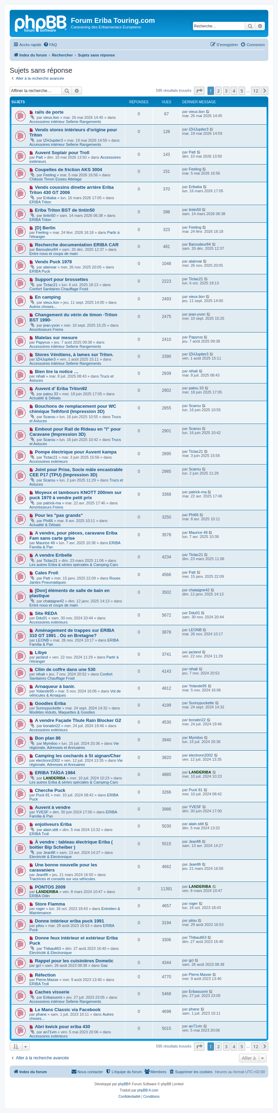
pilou (40, 926)
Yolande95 (45, 691)
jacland (42, 657)
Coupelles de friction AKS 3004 (68, 169)
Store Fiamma (50, 904)
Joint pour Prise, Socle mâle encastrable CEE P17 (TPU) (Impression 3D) (76, 472)
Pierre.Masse (47, 980)
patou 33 (50, 394)
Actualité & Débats (45, 398)
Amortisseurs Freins (46, 329)
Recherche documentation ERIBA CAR (77, 244)
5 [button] (242, 91)
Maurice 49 (45, 543)
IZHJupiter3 (53, 140)
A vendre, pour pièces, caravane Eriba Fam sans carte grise (73, 535)
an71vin (50, 1032)
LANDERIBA (54, 778)
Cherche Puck (50, 790)
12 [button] (255, 91)
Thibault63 (52, 948)
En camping (48, 297)
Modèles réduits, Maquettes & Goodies (62, 712)
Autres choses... (43, 306)
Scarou (49, 417)
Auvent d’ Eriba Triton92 (61, 388)
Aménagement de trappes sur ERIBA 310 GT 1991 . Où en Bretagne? (71, 633)
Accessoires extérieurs (48, 461)
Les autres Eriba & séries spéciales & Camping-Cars (73, 565)
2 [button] (218, 91)
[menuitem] (50, 45)
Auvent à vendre (53, 807)
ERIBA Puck (39, 271)
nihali (40, 376)
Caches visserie (52, 992)
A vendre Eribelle (53, 555)
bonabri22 (51, 726)
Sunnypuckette (48, 708)
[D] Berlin (45, 227)
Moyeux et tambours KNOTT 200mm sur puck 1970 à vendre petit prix (75, 495)
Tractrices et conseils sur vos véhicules (62, 879)
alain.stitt (50, 830)
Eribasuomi (52, 997)
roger (40, 909)
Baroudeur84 (47, 249)
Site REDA (46, 613)
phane (41, 1014)
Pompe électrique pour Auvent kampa (76, 451)
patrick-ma (52, 503)
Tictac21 (50, 285)
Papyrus (43, 342)
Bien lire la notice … (56, 371)
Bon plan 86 (48, 738)
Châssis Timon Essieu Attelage (55, 179)
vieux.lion (51, 117)
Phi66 (48, 521)
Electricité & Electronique (50, 857)
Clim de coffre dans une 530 (65, 669)
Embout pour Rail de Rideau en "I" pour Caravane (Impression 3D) (75, 431)
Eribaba (49, 198)
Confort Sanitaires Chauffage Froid (58, 289)
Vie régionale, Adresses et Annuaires (74, 745)
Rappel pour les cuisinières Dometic (74, 960)
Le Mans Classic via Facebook (68, 1009)
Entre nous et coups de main (53, 253)
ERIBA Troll (39, 834)
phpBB (123, 1084)
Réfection (45, 975)
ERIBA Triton (40, 202)
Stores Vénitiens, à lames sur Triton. (74, 354)
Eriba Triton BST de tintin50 (65, 210)
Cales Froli (46, 572)
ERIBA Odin (39, 896)
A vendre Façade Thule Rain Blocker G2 (78, 720)
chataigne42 (53, 601)
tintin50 (49, 215)
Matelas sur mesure (56, 337)
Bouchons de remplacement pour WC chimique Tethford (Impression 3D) (72, 409)
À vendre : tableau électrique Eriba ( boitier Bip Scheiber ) (71, 844)
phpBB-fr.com (147, 1090)
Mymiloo (50, 743)
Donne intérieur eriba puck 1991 (69, 921)
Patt (39, 157)
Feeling (49, 175)
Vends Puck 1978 (53, 261)
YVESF (42, 812)
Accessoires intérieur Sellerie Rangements (65, 122)
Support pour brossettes (61, 279)
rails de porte (49, 112)
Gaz (104, 965)
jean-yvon (51, 325)
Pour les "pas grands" (59, 515)
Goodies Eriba (50, 703)
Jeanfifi (49, 852)
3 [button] (226, 91)
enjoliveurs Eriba (53, 824)
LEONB (42, 640)
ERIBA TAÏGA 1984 (55, 772)
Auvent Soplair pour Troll (62, 152)
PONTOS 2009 (50, 887)
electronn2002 (48, 760)
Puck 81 (43, 795)
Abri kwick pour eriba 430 (62, 1026)
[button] (199, 91)
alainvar (50, 267)
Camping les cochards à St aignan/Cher (78, 755)
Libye (41, 652)
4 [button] (234, 91)
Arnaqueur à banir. (55, 686)
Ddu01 (41, 618)
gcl (38, 965)
